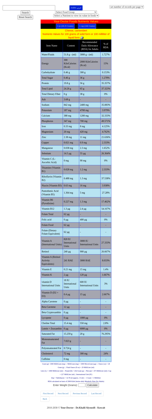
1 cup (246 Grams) (87, 26)
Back (45, 399)
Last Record (96, 394)
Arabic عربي (76, 7)
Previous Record (80, 394)
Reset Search (25, 17)
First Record (48, 394)
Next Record (63, 394)
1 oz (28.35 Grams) (65, 26)
